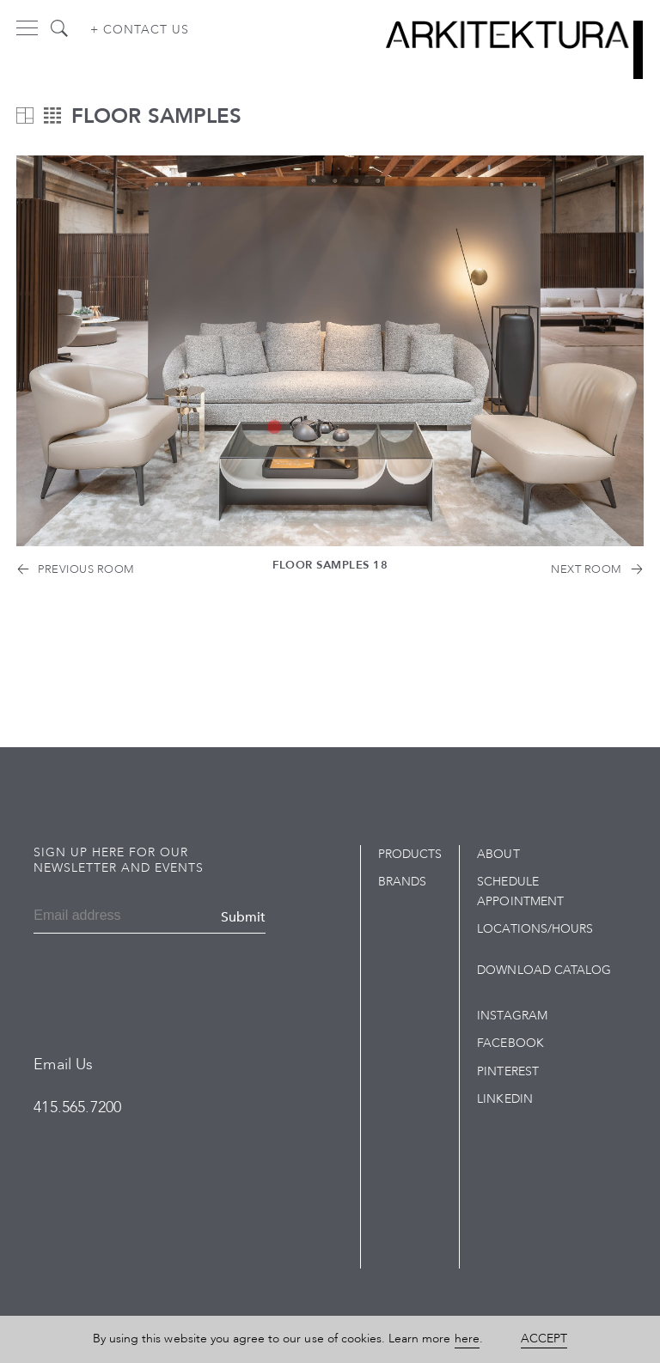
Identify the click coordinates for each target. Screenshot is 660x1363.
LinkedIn (504, 1099)
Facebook (510, 1043)
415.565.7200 (77, 1107)
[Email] (85, 917)
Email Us (63, 1064)
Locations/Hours (535, 929)
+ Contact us (139, 29)
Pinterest (507, 1071)
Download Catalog (544, 970)
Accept (544, 1338)
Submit (243, 917)
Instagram (512, 1015)
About (498, 854)
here (467, 1338)
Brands (402, 881)
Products (410, 854)
